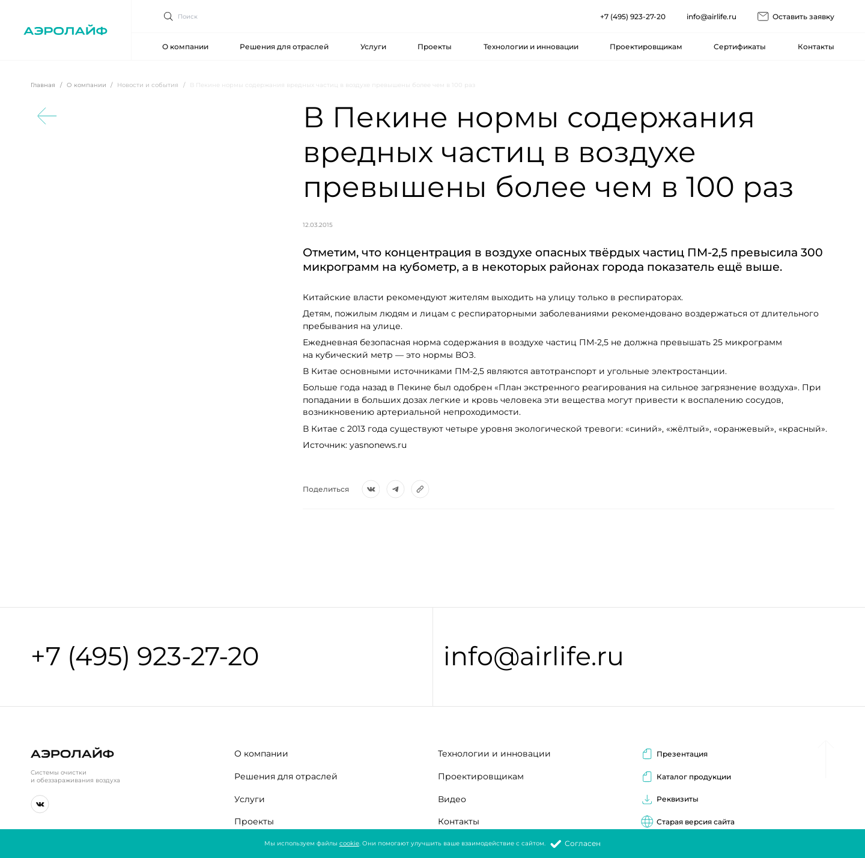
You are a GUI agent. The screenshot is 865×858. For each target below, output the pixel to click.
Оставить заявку (795, 13)
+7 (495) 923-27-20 (633, 13)
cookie (349, 843)
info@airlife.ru (711, 13)
